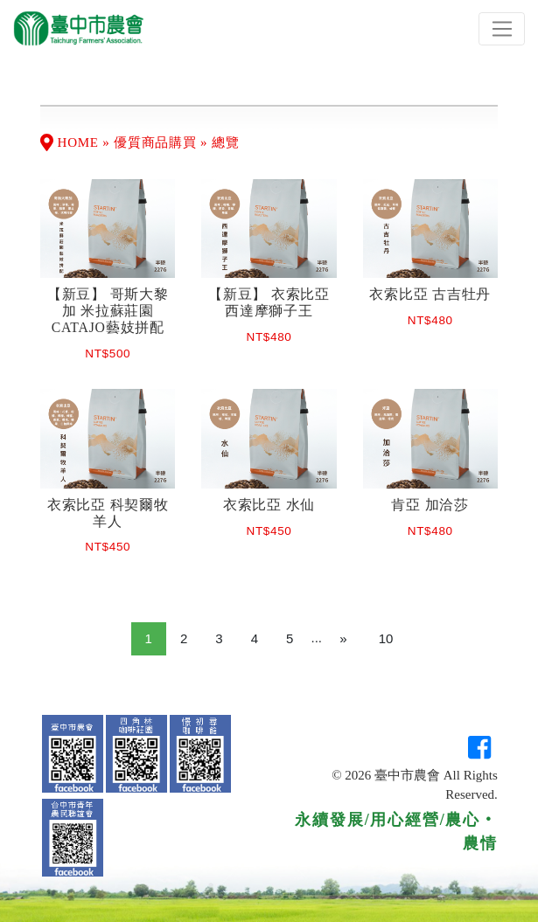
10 (386, 638)
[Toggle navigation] (502, 28)
